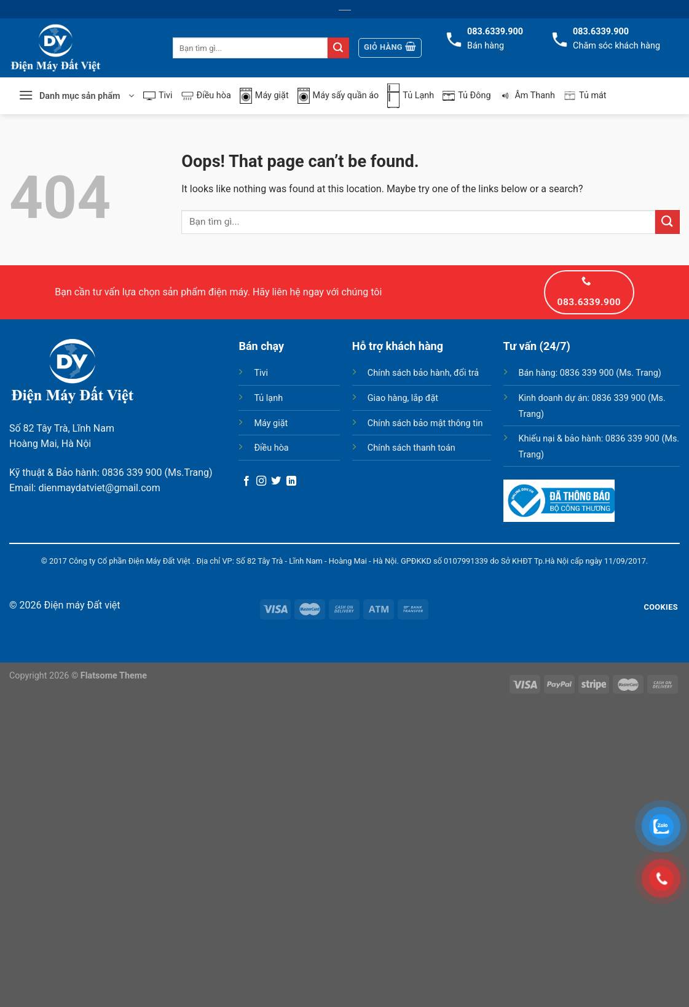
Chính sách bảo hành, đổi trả (423, 373)
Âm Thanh (527, 95)
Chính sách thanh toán (411, 448)
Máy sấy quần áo (338, 96)
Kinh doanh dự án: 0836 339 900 (582, 398)
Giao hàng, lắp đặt (403, 398)
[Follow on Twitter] (276, 481)
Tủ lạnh (268, 398)
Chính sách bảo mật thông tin (425, 423)
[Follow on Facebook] (246, 481)
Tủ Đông (466, 95)
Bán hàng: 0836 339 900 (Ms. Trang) (590, 373)
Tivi (158, 95)
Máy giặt (264, 96)
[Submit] (338, 47)
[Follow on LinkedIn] (291, 481)
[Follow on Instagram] (261, 481)
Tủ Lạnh (410, 96)
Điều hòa (206, 95)
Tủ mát (585, 95)
